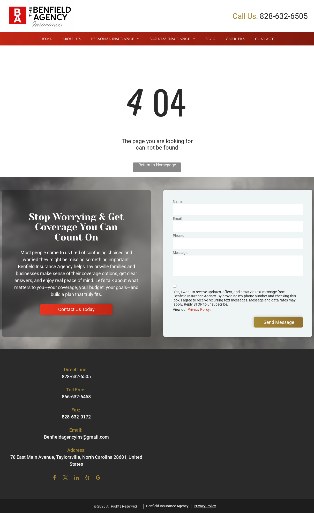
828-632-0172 (76, 416)
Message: (180, 253)
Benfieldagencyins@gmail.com (76, 437)
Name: (178, 201)
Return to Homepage (157, 164)
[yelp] (87, 478)
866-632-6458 (76, 396)
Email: (177, 218)
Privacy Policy (199, 309)
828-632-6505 (284, 16)
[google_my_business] (98, 478)
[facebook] (54, 478)
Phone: (178, 236)
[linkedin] (76, 478)
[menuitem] (46, 39)
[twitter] (65, 478)
